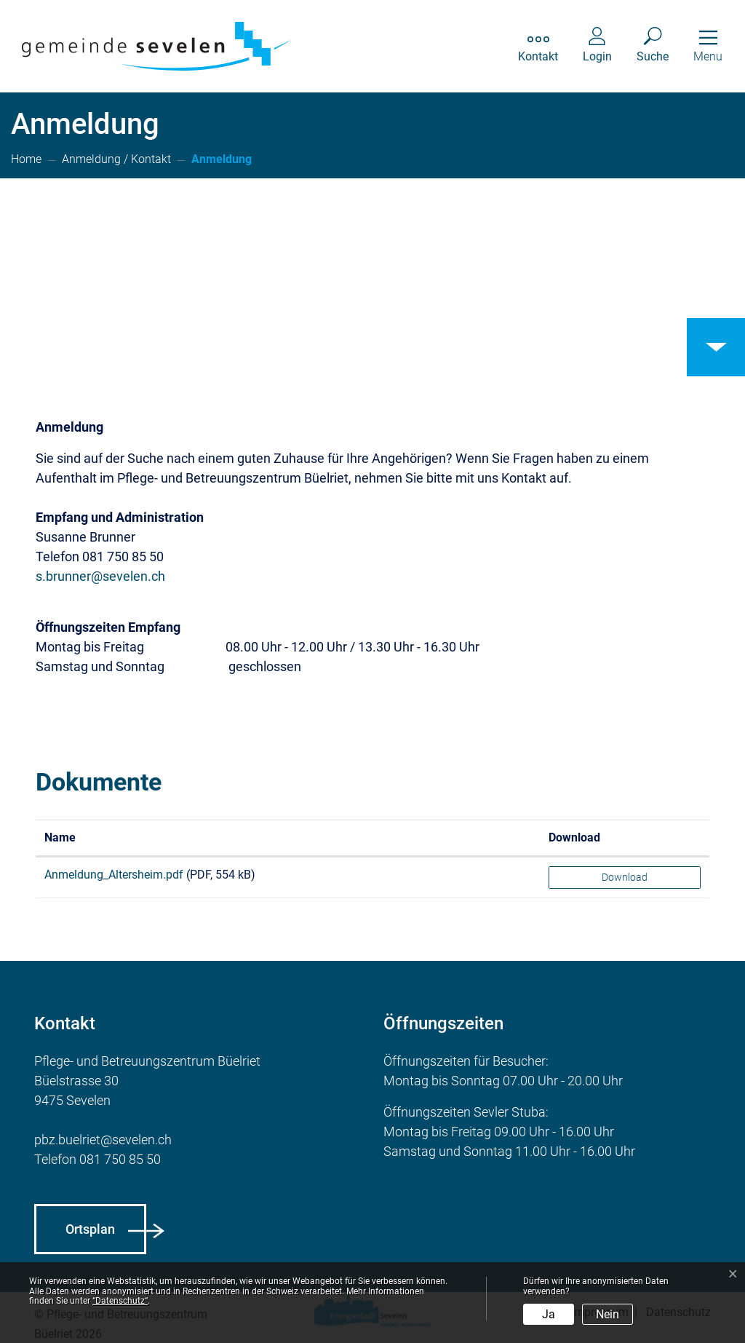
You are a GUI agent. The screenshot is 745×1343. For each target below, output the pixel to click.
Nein (607, 1314)
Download (625, 877)
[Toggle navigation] (708, 46)
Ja (548, 1314)
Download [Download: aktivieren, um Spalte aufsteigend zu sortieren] (574, 837)
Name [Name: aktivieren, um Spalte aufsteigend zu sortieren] (60, 837)
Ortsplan (90, 1229)
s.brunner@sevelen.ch (100, 576)
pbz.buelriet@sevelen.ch (103, 1139)
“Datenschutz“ (120, 1301)
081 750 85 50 (120, 1159)
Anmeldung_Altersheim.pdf (113, 875)
